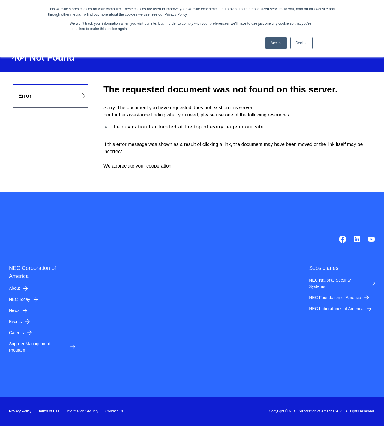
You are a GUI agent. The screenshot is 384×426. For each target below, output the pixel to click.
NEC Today (19, 299)
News (14, 310)
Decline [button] (302, 43)
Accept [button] (276, 43)
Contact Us (114, 411)
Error (25, 96)
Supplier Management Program (29, 346)
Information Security (82, 411)
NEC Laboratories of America (336, 308)
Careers (16, 332)
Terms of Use (49, 411)
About (14, 288)
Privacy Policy (20, 411)
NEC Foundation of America (335, 297)
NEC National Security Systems (330, 283)
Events (15, 321)
